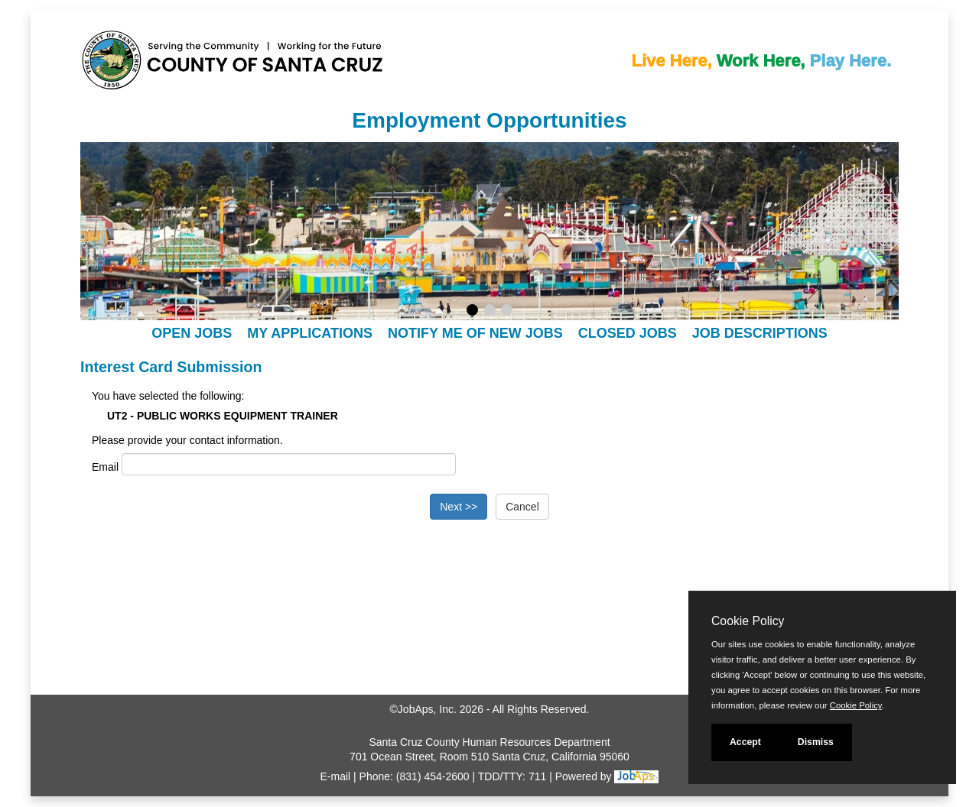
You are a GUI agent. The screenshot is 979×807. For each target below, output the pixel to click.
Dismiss (816, 742)
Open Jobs (191, 333)
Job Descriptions (760, 333)
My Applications (309, 333)
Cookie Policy (747, 620)
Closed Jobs (627, 333)
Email (105, 467)
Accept (745, 742)
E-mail (335, 776)
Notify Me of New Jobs (475, 333)
